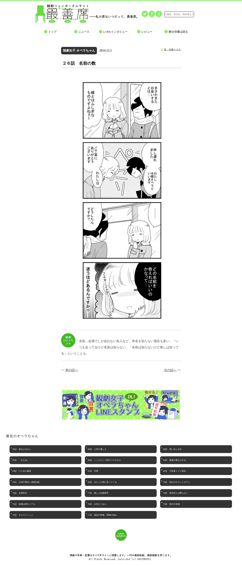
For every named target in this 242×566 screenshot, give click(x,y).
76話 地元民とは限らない (175, 493)
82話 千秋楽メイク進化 (174, 471)
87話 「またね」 (20, 460)
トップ (52, 31)
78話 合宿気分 (19, 493)
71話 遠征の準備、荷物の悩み (102, 515)
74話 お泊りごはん (97, 504)
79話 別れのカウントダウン (176, 482)
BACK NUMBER (121, 535)
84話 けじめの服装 (21, 471)
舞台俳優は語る (178, 31)
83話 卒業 (93, 471)
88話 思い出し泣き (172, 449)
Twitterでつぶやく (145, 14)
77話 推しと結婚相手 (98, 493)
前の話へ (71, 370)
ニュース (83, 31)
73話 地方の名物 (171, 504)
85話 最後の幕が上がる (174, 460)
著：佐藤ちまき (172, 49)
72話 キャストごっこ (22, 515)
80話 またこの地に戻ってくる (102, 482)
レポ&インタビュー (115, 31)
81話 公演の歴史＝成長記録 (25, 482)
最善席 (64, 13)
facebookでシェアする (152, 14)
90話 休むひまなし (21, 449)
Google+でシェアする (159, 14)
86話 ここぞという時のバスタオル (104, 460)
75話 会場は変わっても (23, 504)
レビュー (146, 31)
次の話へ (170, 370)
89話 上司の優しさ (97, 449)
